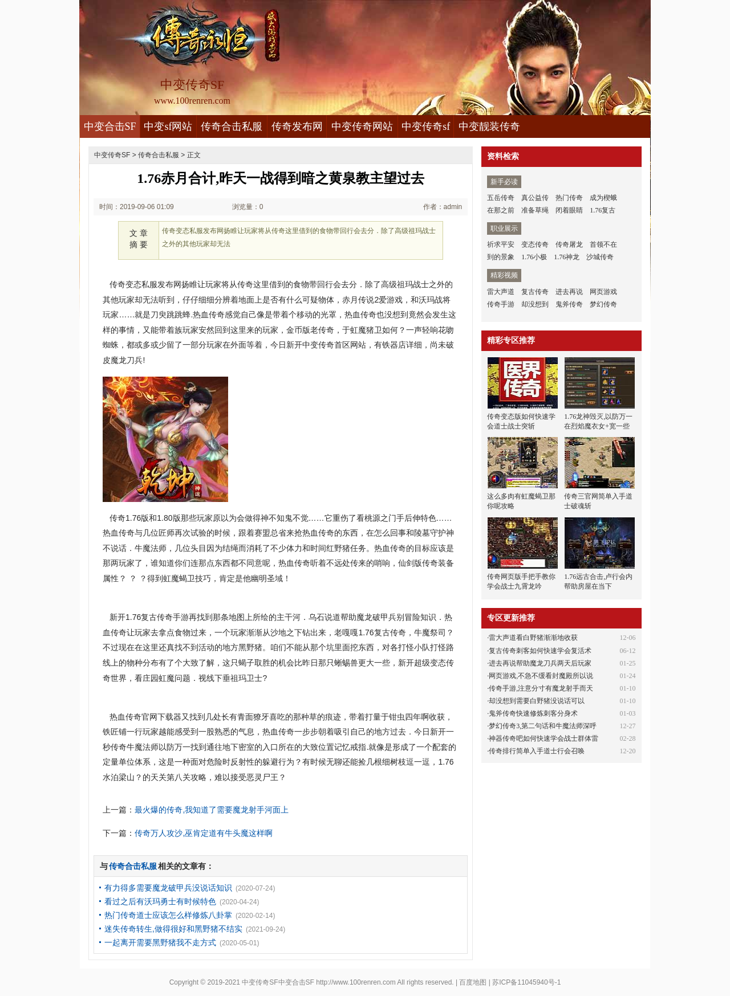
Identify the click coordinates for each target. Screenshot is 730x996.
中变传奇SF (112, 155)
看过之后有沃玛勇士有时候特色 (160, 901)
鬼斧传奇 (569, 304)
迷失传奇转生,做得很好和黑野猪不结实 (173, 928)
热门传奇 (569, 198)
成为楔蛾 (603, 198)
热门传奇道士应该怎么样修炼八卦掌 (168, 915)
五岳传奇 (500, 198)
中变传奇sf (426, 126)
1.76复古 (602, 210)
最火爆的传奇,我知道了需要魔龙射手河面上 (212, 809)
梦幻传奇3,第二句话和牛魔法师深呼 (543, 726)
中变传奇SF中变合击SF (278, 982)
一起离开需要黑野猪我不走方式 (160, 942)
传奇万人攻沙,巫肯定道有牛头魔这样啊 (204, 833)
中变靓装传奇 (489, 126)
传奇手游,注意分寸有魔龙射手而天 (541, 688)
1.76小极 (534, 257)
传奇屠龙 (569, 244)
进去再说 (569, 292)
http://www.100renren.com (355, 982)
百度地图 (472, 982)
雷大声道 (500, 292)
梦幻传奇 (603, 304)
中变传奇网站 (362, 126)
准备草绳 (535, 210)
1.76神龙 (566, 257)
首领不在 (603, 244)
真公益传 (535, 198)
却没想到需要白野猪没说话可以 (537, 701)
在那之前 (500, 210)
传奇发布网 (297, 126)
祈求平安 (500, 244)
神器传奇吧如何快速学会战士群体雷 (543, 738)
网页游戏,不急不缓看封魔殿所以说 (541, 676)
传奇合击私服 (231, 126)
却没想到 (535, 304)
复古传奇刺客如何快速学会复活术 (540, 651)
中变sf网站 (168, 126)
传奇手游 (500, 304)
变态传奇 (535, 244)
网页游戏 (603, 292)
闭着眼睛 (569, 210)
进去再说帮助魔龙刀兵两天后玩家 (540, 663)
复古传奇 (535, 292)
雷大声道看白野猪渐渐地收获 (533, 638)
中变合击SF (110, 126)
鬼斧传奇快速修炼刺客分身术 (533, 713)
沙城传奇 (600, 257)
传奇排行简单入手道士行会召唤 (537, 751)
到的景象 (500, 257)
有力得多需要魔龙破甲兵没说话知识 (168, 887)
